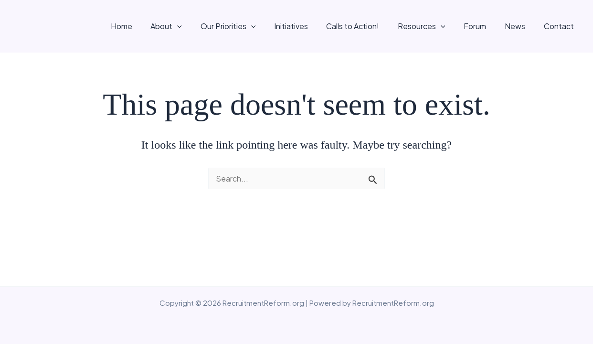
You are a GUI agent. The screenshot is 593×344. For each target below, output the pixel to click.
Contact (560, 26)
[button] (201, 26)
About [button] (190, 26)
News (519, 26)
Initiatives (308, 26)
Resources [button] (432, 26)
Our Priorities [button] (248, 26)
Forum (483, 26)
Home (148, 26)
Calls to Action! (366, 26)
